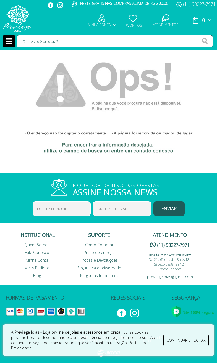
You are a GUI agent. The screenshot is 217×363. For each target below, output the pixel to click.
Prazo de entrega (99, 252)
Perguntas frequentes (99, 275)
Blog (37, 275)
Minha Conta (37, 260)
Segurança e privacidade (99, 268)
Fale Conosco (37, 252)
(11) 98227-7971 (196, 4)
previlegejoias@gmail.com (170, 276)
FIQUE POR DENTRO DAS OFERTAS (120, 189)
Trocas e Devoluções (99, 260)
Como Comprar (99, 244)
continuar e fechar (186, 340)
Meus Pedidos (37, 268)
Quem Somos (37, 244)
